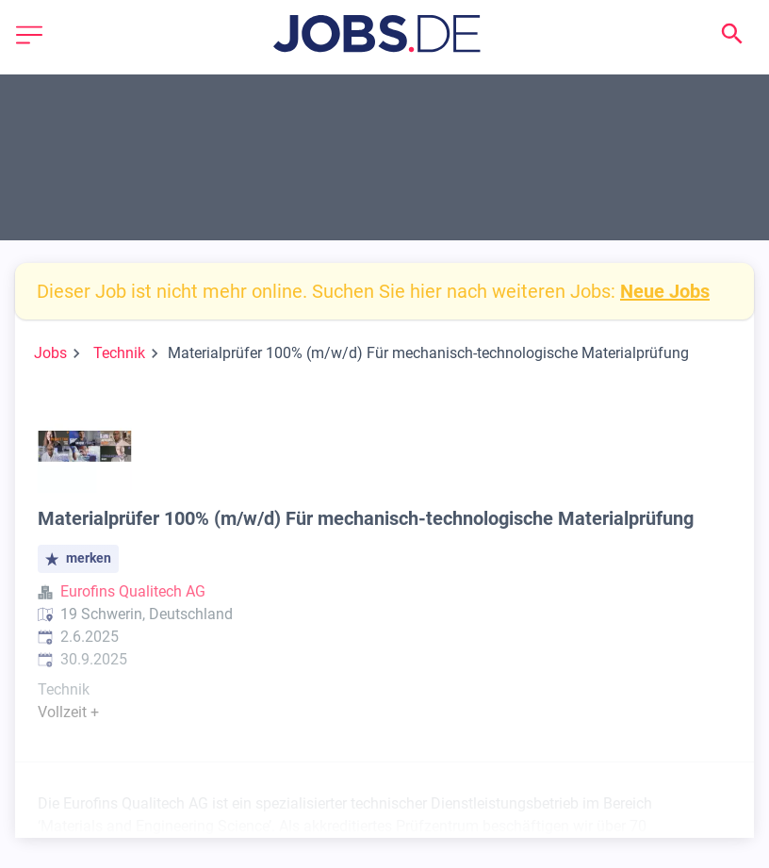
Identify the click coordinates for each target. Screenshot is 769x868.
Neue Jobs (665, 291)
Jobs (50, 353)
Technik (119, 353)
